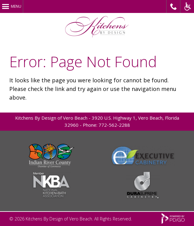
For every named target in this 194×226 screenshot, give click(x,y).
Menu (16, 6)
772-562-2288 (114, 125)
